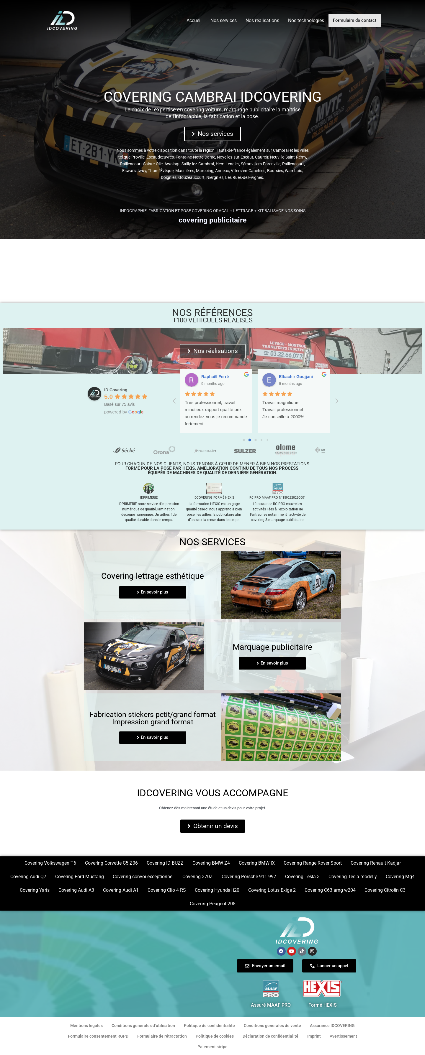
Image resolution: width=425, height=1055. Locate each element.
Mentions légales (86, 1025)
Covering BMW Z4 (211, 863)
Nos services (223, 20)
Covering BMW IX (257, 863)
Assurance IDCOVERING (332, 1025)
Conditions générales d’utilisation (143, 1025)
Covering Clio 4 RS (167, 890)
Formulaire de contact (354, 20)
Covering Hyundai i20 (217, 890)
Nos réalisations (262, 20)
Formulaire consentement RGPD (98, 1036)
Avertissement (343, 1036)
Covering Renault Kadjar (376, 863)
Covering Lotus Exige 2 (272, 890)
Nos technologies (306, 20)
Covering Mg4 (400, 876)
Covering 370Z (197, 876)
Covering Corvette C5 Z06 (111, 863)
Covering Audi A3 (76, 890)
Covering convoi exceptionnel (143, 876)
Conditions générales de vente (272, 1025)
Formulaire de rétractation (162, 1036)
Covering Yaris (35, 890)
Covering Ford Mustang (79, 876)
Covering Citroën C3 (385, 890)
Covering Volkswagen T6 (50, 863)
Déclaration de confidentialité (270, 1036)
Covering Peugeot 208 (213, 903)
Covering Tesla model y (352, 876)
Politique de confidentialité (209, 1025)
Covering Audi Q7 (28, 876)
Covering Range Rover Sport (313, 863)
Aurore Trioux (214, 376)
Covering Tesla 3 (302, 876)
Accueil (194, 20)
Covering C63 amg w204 (330, 890)
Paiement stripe (212, 1046)
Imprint (314, 1036)
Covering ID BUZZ (165, 863)
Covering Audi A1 (121, 890)
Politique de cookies (215, 1036)
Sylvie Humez (292, 376)
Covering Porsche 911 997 (249, 876)
